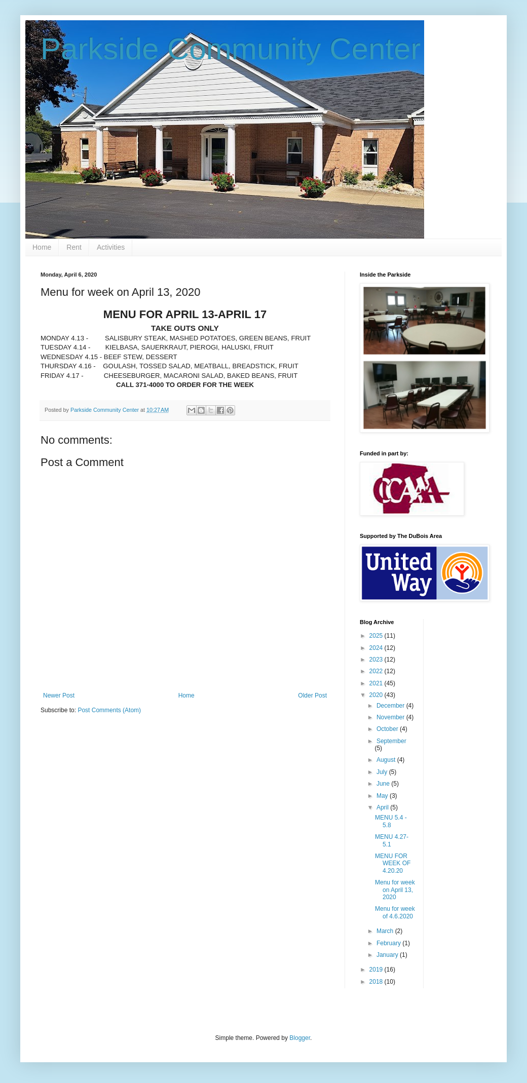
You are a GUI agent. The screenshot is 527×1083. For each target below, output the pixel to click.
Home (41, 247)
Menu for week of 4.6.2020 (395, 912)
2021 (377, 683)
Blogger (299, 1037)
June (384, 783)
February (389, 943)
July (383, 772)
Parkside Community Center (231, 49)
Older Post (312, 695)
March (386, 931)
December (391, 705)
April (383, 807)
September (391, 741)
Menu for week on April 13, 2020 (395, 890)
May (383, 795)
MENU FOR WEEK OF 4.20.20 (392, 863)
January (388, 954)
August (387, 759)
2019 (377, 969)
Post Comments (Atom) (109, 710)
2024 (377, 647)
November (391, 717)
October (388, 728)
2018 (377, 981)
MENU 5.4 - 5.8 (391, 821)
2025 (377, 635)
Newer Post (58, 695)
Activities (111, 247)
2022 (377, 671)
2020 (377, 695)
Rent (74, 247)
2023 (377, 659)
